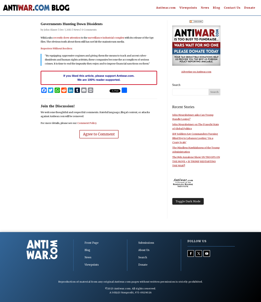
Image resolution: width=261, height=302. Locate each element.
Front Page (92, 242)
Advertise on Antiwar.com (196, 71)
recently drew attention (66, 37)
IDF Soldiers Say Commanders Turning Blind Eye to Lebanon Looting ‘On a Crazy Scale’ (195, 138)
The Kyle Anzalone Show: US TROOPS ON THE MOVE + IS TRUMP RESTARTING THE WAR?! (196, 161)
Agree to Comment (99, 134)
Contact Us (232, 7)
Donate (249, 7)
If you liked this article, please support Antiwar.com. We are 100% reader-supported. (98, 77)
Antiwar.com (166, 7)
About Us (143, 250)
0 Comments (89, 29)
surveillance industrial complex (106, 37)
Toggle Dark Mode (188, 201)
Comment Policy (86, 123)
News (205, 7)
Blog (216, 7)
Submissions (146, 242)
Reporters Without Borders (56, 48)
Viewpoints (188, 7)
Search (142, 257)
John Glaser (50, 29)
